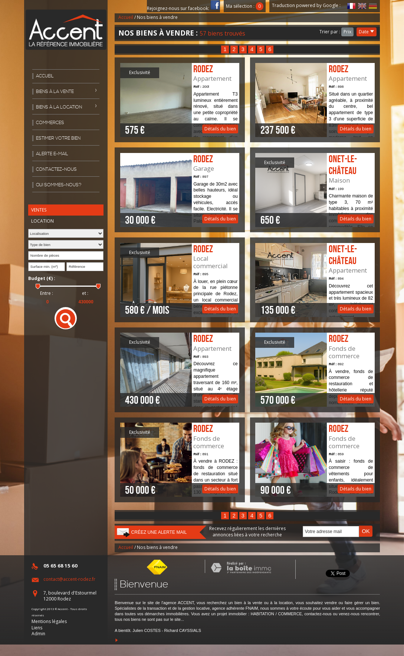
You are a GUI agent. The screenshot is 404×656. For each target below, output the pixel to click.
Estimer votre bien (58, 138)
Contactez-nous (56, 169)
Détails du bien (180, 100)
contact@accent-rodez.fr (69, 579)
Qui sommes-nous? (59, 185)
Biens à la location (59, 107)
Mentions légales (49, 621)
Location (42, 221)
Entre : (46, 293)
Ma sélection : (245, 6)
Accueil (45, 76)
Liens (37, 628)
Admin (38, 633)
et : (85, 293)
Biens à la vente (55, 91)
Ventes (38, 210)
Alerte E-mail (52, 154)
